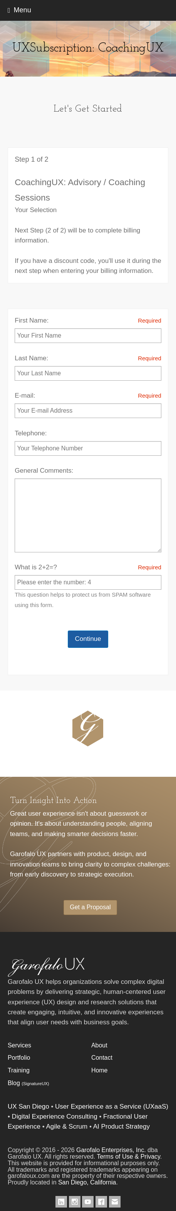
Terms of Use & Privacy (128, 1156)
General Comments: (88, 509)
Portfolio (19, 1057)
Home (99, 1070)
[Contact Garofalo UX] (115, 1202)
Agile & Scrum (66, 1126)
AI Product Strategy (121, 1126)
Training (19, 1070)
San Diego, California (87, 1182)
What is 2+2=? (88, 586)
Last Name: (88, 367)
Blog (28, 1083)
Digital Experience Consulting (54, 1116)
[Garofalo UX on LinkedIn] (61, 1202)
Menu (22, 10)
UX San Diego (28, 1106)
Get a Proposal (90, 907)
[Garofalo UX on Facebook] (101, 1202)
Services (19, 1045)
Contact (101, 1057)
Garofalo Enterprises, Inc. (111, 1150)
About (99, 1045)
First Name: (88, 329)
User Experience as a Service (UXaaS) (111, 1106)
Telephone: (88, 443)
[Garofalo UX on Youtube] (88, 1202)
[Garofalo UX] (46, 975)
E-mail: (88, 404)
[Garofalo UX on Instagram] (74, 1202)
